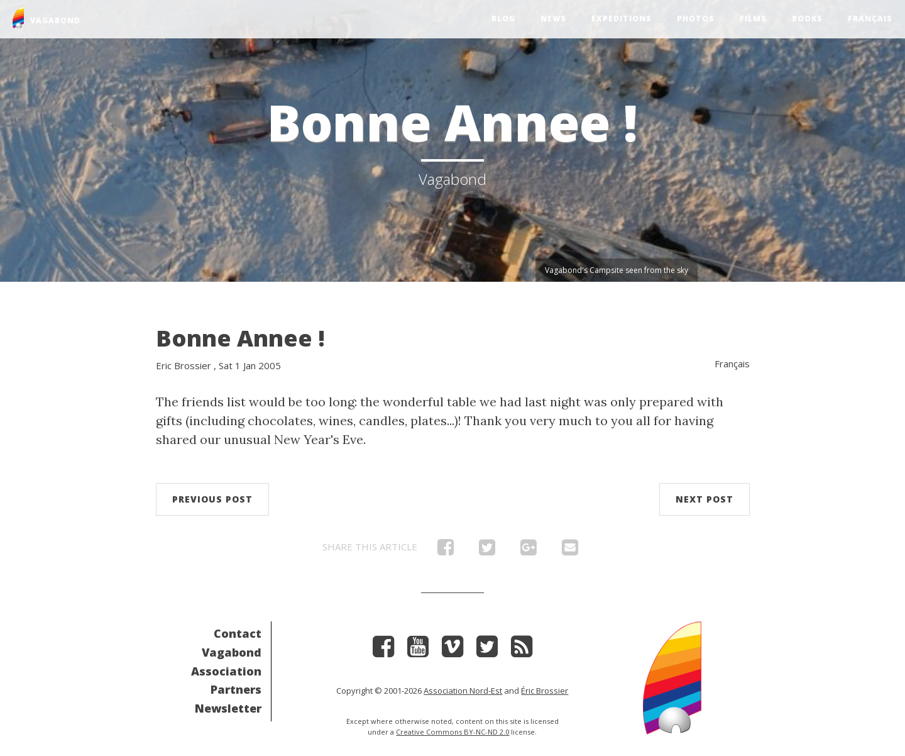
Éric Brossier (544, 690)
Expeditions (621, 18)
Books (807, 18)
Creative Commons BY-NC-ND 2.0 (452, 732)
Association (226, 671)
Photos (696, 18)
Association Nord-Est (463, 690)
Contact (237, 633)
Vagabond (231, 652)
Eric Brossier (183, 365)
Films (753, 18)
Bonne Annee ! (240, 338)
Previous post (212, 499)
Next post (704, 499)
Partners (236, 689)
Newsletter (228, 708)
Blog (503, 18)
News (553, 18)
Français (870, 18)
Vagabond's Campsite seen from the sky (616, 270)
